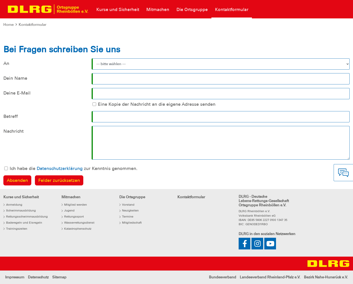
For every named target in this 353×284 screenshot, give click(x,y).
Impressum (14, 277)
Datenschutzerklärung (60, 168)
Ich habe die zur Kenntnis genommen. (74, 168)
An (6, 63)
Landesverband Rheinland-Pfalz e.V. (270, 277)
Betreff (10, 116)
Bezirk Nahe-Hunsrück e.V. (326, 277)
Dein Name (15, 78)
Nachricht (13, 131)
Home (8, 24)
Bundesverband (222, 277)
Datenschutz (38, 277)
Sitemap (59, 277)
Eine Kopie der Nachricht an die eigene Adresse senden (156, 104)
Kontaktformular (32, 24)
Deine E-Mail (17, 93)
